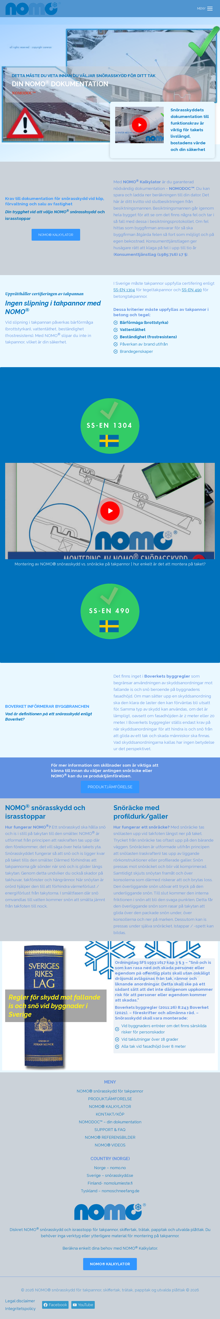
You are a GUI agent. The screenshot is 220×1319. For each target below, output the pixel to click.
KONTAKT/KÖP (110, 1114)
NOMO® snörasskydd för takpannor (110, 1091)
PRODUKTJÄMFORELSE (110, 1099)
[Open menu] (205, 8)
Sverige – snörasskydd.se (110, 1175)
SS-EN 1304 (124, 291)
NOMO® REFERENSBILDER (110, 1137)
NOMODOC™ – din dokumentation (110, 1122)
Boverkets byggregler (138, 1009)
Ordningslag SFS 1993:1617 (142, 964)
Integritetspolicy (20, 1308)
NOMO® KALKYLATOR (110, 1106)
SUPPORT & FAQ (110, 1129)
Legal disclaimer (20, 1301)
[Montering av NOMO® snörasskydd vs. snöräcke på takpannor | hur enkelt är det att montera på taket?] (110, 513)
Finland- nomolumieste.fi (110, 1183)
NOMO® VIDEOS (110, 1145)
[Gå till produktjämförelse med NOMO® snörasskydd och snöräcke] (110, 788)
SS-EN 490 (193, 291)
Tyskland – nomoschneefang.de (110, 1191)
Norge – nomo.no (110, 1167)
